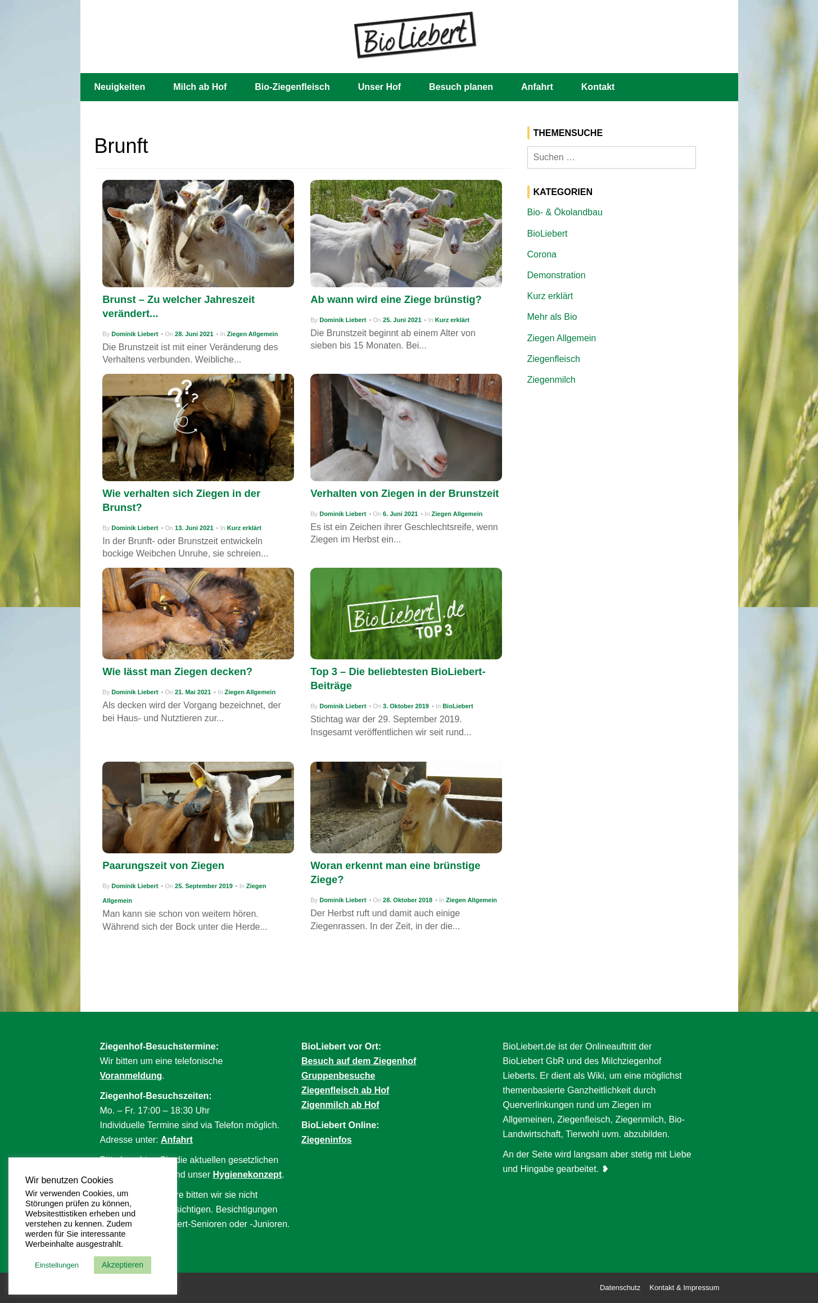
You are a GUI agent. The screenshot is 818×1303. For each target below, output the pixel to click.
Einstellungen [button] (57, 1265)
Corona (542, 254)
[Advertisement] (625, 479)
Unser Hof (379, 87)
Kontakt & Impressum (684, 1287)
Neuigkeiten (120, 87)
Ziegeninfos (326, 1139)
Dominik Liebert (134, 334)
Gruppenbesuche (338, 1075)
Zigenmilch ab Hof (340, 1105)
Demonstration (556, 275)
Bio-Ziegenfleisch (292, 87)
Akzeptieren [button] (122, 1264)
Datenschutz (620, 1287)
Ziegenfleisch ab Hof (345, 1090)
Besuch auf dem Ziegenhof (358, 1061)
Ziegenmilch (551, 379)
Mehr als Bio (552, 317)
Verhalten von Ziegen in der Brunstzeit (404, 493)
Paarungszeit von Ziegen (163, 865)
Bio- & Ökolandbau (565, 212)
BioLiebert (457, 706)
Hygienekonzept (247, 1174)
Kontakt (598, 87)
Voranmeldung (131, 1075)
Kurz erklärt (452, 319)
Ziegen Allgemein (252, 334)
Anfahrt (537, 87)
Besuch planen (461, 87)
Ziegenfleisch (553, 359)
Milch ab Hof (200, 87)
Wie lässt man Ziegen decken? (177, 671)
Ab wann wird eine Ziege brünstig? (396, 299)
